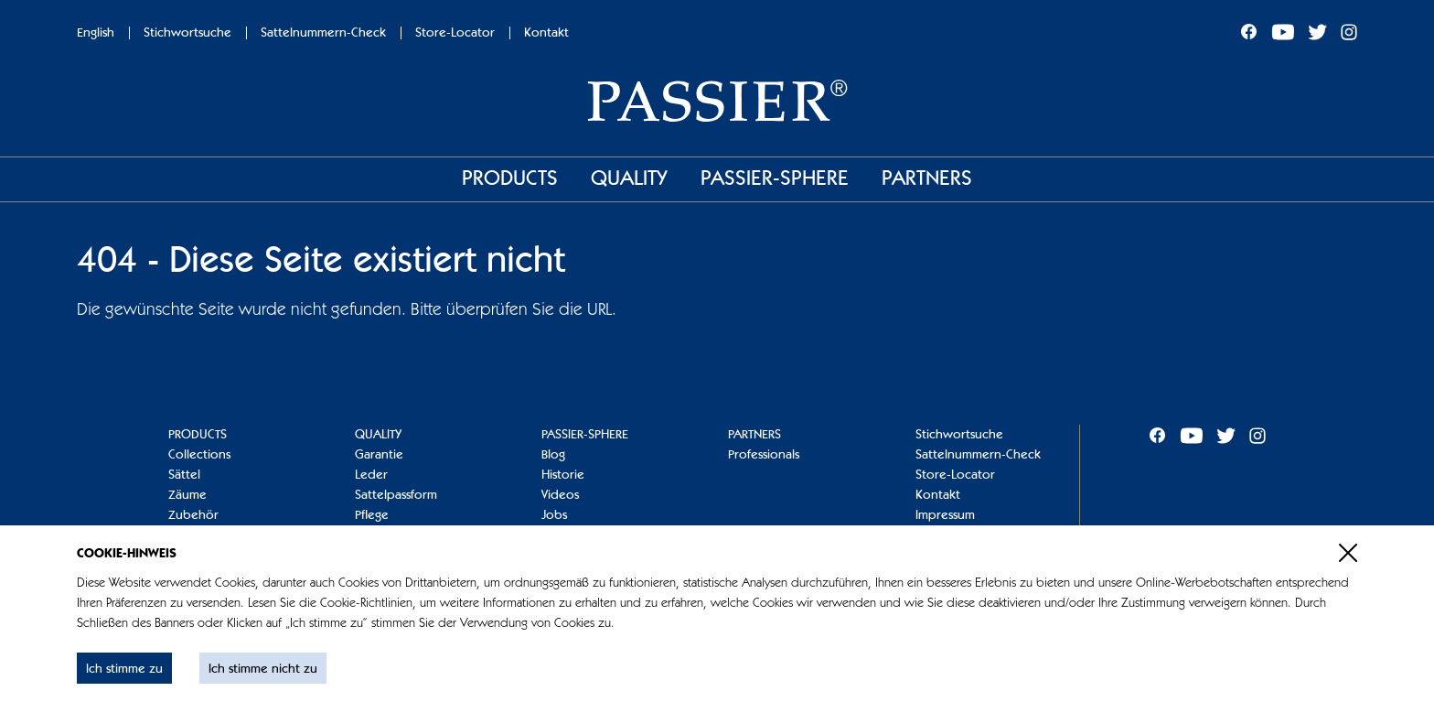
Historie (562, 475)
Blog (553, 454)
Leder (371, 475)
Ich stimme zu (124, 669)
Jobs (554, 515)
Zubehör (193, 515)
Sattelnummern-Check (323, 33)
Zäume (187, 495)
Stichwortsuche (187, 33)
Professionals (763, 454)
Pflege (372, 515)
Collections (199, 454)
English (95, 33)
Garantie (379, 454)
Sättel (184, 475)
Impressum (945, 515)
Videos (560, 495)
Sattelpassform (396, 495)
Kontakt (546, 33)
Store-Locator (455, 33)
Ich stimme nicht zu (263, 669)
